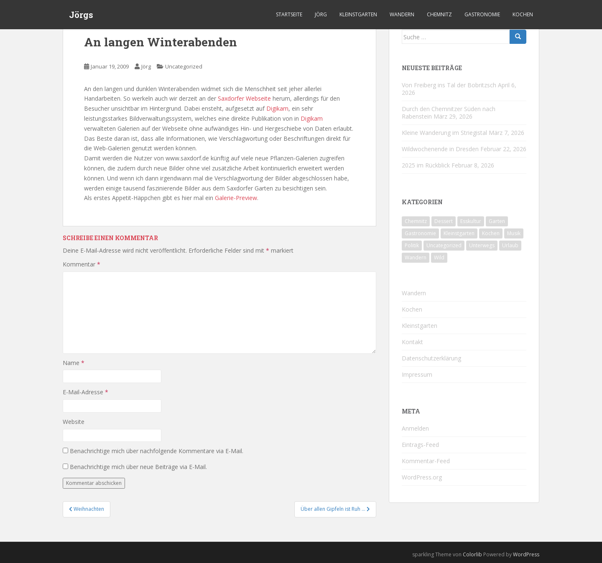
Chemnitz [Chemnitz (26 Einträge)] (416, 221)
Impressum (417, 374)
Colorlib (472, 554)
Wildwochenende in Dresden (440, 149)
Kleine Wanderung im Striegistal (444, 133)
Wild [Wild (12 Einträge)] (439, 257)
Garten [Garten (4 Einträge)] (497, 221)
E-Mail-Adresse (85, 392)
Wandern (402, 14)
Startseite (289, 14)
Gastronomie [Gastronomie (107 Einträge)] (420, 233)
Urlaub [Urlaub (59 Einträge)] (510, 245)
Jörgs (81, 14)
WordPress (526, 554)
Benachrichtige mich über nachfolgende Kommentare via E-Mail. (156, 451)
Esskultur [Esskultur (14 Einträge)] (470, 221)
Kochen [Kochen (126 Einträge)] (491, 233)
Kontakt (412, 342)
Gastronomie (482, 14)
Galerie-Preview (236, 198)
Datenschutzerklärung (431, 358)
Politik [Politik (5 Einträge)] (412, 245)
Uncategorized (183, 66)
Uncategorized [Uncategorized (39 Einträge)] (444, 245)
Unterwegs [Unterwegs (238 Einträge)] (482, 245)
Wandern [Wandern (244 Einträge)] (415, 257)
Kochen (523, 14)
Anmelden (415, 428)
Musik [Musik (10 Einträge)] (513, 233)
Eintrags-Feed (420, 445)
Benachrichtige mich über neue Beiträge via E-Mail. (138, 467)
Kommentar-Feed (426, 461)
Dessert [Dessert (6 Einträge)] (443, 221)
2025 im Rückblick (426, 165)
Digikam (277, 108)
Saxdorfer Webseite (244, 98)
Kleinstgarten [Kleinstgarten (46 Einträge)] (459, 233)
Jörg (321, 14)
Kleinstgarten (358, 14)
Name (73, 363)
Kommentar (81, 264)
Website (73, 422)
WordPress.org (422, 477)
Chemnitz (439, 14)
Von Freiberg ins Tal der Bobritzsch (449, 85)
